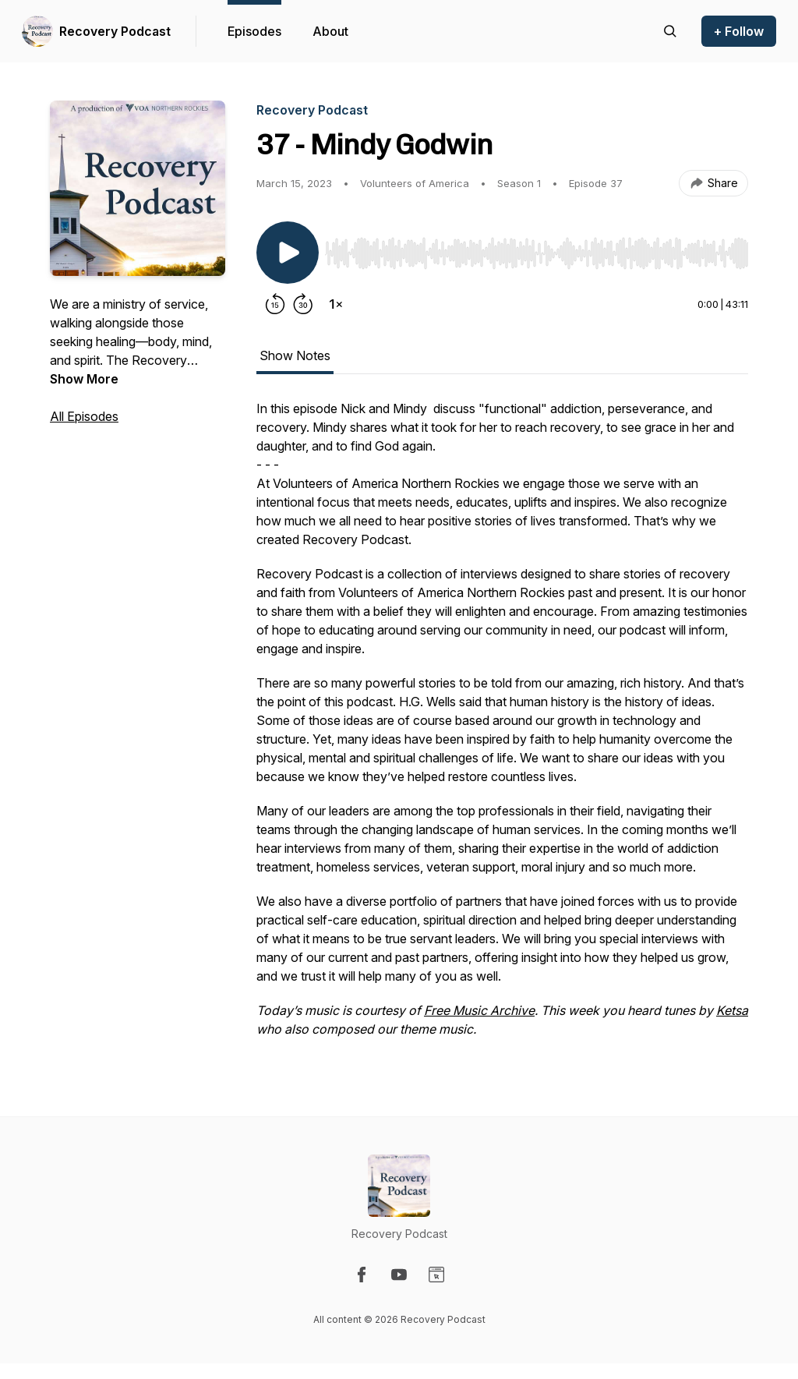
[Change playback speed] (335, 304)
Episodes (254, 31)
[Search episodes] (670, 31)
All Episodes (84, 416)
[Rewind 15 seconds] (275, 304)
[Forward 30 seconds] (303, 304)
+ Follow (739, 31)
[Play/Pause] (287, 252)
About (330, 31)
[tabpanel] (502, 726)
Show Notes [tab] (295, 355)
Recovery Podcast (115, 31)
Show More (84, 379)
